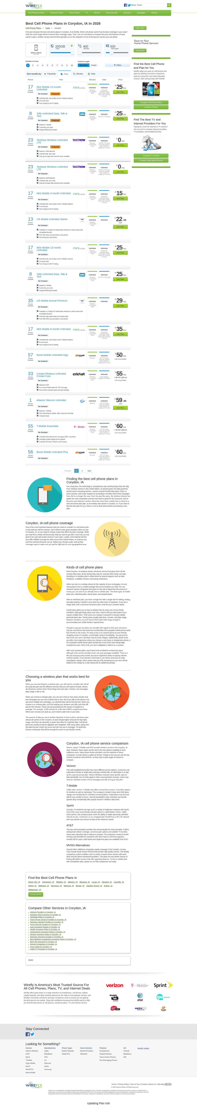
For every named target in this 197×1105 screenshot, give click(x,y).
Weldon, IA (61, 882)
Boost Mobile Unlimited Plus (52, 452)
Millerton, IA (43, 886)
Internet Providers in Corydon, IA (43, 912)
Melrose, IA (69, 886)
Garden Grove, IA (94, 886)
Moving (154, 13)
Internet (97, 13)
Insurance (127, 13)
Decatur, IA (107, 882)
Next (89, 471)
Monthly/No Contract (86, 65)
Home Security (111, 13)
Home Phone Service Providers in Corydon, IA (48, 920)
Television (83, 1054)
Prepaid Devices (105, 1054)
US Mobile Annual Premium (52, 300)
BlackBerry (48, 1054)
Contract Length (83, 61)
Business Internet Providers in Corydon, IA (46, 922)
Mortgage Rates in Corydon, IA (42, 917)
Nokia (46, 1066)
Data (91, 73)
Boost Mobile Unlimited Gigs (52, 355)
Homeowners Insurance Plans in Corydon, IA (47, 932)
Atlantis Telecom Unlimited (51, 400)
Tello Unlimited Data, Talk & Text (52, 114)
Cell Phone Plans (33, 28)
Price (64, 73)
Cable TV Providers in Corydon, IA (43, 949)
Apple (46, 1051)
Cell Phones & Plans (36, 13)
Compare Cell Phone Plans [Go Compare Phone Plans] (151, 102)
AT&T (28, 1054)
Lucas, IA (96, 882)
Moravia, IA (85, 882)
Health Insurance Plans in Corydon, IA (45, 930)
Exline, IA (108, 886)
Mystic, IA (80, 886)
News (133, 5)
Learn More (140, 28)
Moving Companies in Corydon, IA (43, 944)
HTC (45, 1057)
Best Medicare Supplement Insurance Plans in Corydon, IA (53, 939)
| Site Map (160, 1084)
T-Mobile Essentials (47, 426)
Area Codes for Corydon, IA (41, 947)
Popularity (50, 73)
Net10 (28, 1066)
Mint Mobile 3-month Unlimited (54, 193)
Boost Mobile (30, 1072)
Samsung (47, 1069)
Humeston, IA (48, 882)
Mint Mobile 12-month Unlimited (49, 88)
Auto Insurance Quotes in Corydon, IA (45, 927)
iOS (123, 1057)
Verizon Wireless (32, 1051)
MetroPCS (29, 1069)
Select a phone (36, 53)
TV (87, 13)
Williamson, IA (34, 890)
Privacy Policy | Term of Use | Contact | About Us (137, 1084)
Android (125, 1051)
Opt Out (168, 1084)
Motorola (47, 1063)
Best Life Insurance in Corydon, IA (43, 942)
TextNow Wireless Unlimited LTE (52, 141)
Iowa (48, 28)
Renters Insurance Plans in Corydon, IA (45, 934)
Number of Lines (32, 61)
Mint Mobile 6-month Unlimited (54, 329)
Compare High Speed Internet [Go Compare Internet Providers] (151, 160)
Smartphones (103, 1051)
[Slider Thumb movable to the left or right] (73, 53)
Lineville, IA (119, 882)
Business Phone (57, 13)
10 (72, 65)
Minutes (78, 73)
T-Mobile (29, 1060)
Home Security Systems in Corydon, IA (45, 924)
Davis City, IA (34, 882)
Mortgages (141, 13)
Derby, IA (32, 886)
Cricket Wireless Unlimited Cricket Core (51, 374)
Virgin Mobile (30, 1063)
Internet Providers (86, 1051)
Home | (114, 1084)
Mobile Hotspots (67, 1051)
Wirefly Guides (142, 1049)
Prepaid (99, 65)
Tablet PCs (65, 1054)
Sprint (28, 1057)
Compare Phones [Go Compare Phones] (151, 107)
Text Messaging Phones (107, 1060)
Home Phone (74, 13)
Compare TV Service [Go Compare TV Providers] (151, 156)
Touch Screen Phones (107, 1057)
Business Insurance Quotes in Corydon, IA (46, 937)
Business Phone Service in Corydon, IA (45, 915)
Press (139, 5)
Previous (67, 471)
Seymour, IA (56, 886)
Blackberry (126, 1054)
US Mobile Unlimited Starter (52, 219)
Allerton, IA (73, 882)
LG (45, 1060)
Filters (118, 65)
